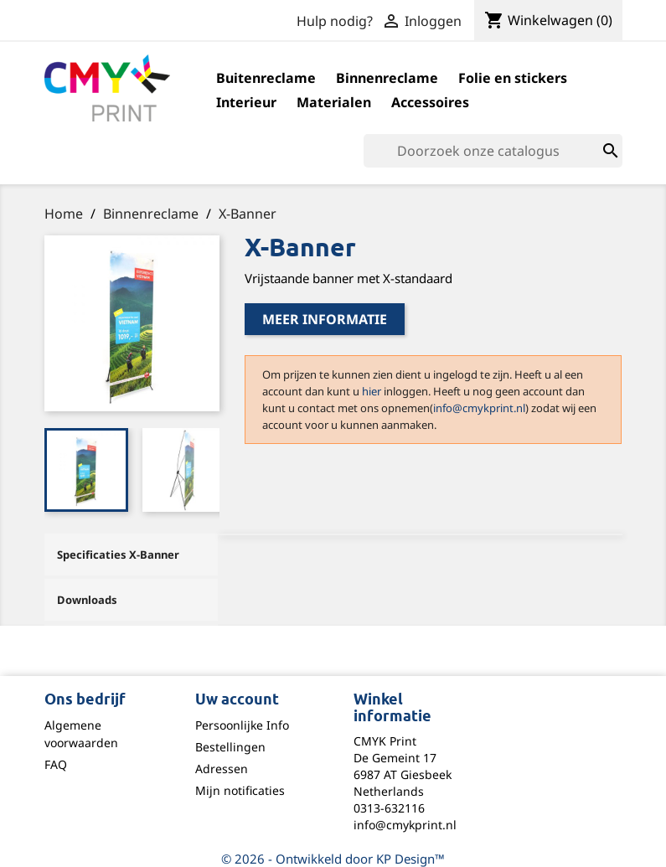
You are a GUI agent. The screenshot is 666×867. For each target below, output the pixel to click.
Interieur (246, 102)
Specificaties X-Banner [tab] (118, 554)
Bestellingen (230, 747)
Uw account (237, 700)
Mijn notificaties (240, 790)
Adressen (221, 769)
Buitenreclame (266, 78)
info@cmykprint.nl (479, 407)
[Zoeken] (493, 151)
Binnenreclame (387, 78)
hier (371, 391)
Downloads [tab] (87, 599)
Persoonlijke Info (242, 725)
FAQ (55, 764)
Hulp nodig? (335, 21)
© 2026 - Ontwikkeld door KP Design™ (333, 858)
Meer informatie (324, 319)
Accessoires (430, 102)
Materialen (334, 102)
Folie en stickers (512, 78)
